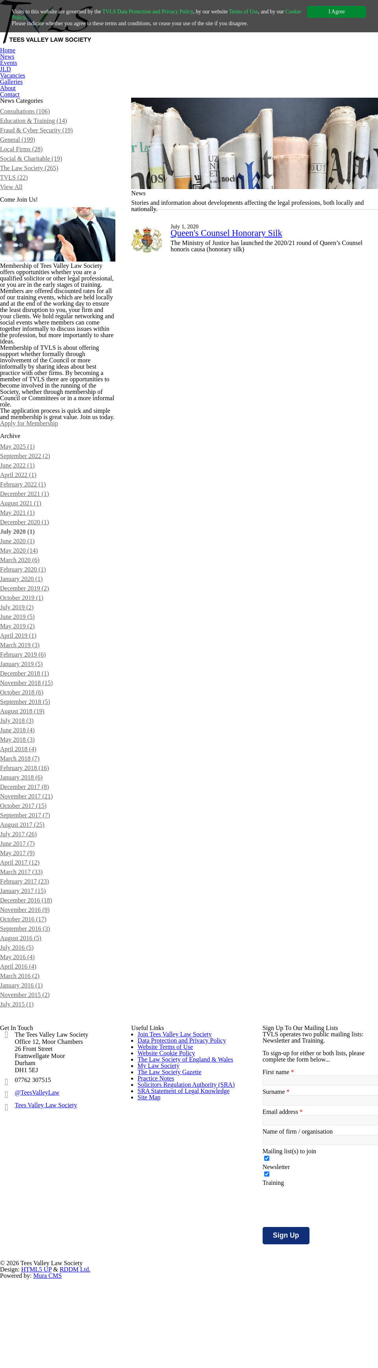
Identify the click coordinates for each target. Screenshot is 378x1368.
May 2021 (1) (18, 605)
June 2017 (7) (19, 936)
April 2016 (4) (18, 1059)
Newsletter (278, 1263)
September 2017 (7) (28, 907)
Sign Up (286, 1331)
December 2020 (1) (27, 614)
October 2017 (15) (25, 898)
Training (273, 1279)
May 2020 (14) (20, 643)
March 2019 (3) (21, 737)
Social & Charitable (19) (32, 171)
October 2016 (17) (25, 1011)
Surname (276, 1188)
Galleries (12, 81)
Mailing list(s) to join (289, 1247)
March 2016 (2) (21, 1068)
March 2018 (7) (21, 851)
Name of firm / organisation (301, 1228)
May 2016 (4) (18, 1049)
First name (278, 1168)
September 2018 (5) (28, 794)
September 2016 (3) (28, 1021)
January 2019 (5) (23, 756)
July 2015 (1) (18, 1097)
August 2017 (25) (23, 917)
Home (8, 50)
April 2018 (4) (18, 841)
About (8, 88)
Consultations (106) (27, 124)
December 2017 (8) (27, 879)
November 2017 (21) (29, 889)
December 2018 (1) (27, 766)
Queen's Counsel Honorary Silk (231, 257)
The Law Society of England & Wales (187, 1207)
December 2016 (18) (28, 993)
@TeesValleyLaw (43, 1191)
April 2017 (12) (20, 955)
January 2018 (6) (23, 870)
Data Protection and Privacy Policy (185, 1149)
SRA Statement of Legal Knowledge (187, 1304)
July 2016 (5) (18, 1040)
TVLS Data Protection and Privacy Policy (162, 11)
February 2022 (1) (24, 577)
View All (10, 200)
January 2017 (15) (25, 983)
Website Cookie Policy (168, 1188)
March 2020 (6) (21, 652)
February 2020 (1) (24, 662)
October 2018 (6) (24, 785)
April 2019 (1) (18, 728)
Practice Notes (158, 1265)
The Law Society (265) (31, 181)
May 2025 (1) (18, 539)
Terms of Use (268, 11)
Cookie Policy (28, 17)
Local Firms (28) (22, 162)
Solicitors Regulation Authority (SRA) (187, 1284)
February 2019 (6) (24, 747)
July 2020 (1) (18, 624)
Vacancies (14, 75)
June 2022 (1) (19, 558)
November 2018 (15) (29, 775)
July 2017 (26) (19, 926)
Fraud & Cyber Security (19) (38, 143)
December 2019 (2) (27, 681)
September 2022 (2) (28, 548)
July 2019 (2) (18, 699)
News (8, 56)
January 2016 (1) (23, 1078)
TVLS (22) (13, 190)
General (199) (18, 152)
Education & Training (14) (34, 133)
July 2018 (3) (18, 813)
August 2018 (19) (23, 803)
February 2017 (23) (26, 974)
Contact (11, 94)
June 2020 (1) (19, 633)
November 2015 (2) (27, 1087)
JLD (5, 69)
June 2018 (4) (19, 822)
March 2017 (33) (23, 964)
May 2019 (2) (18, 718)
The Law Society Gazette (172, 1246)
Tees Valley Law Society (53, 1203)
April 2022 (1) (18, 567)
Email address (283, 1208)
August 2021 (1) (22, 596)
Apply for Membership (33, 515)
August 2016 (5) (22, 1030)
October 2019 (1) (24, 690)
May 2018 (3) (18, 832)
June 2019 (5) (19, 709)
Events (9, 63)
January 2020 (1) (23, 671)
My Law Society (159, 1227)
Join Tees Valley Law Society (177, 1130)
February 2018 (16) (26, 860)
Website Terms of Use (167, 1169)
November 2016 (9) (27, 1002)
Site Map (149, 1323)
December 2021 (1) (27, 586)
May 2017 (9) (18, 945)
